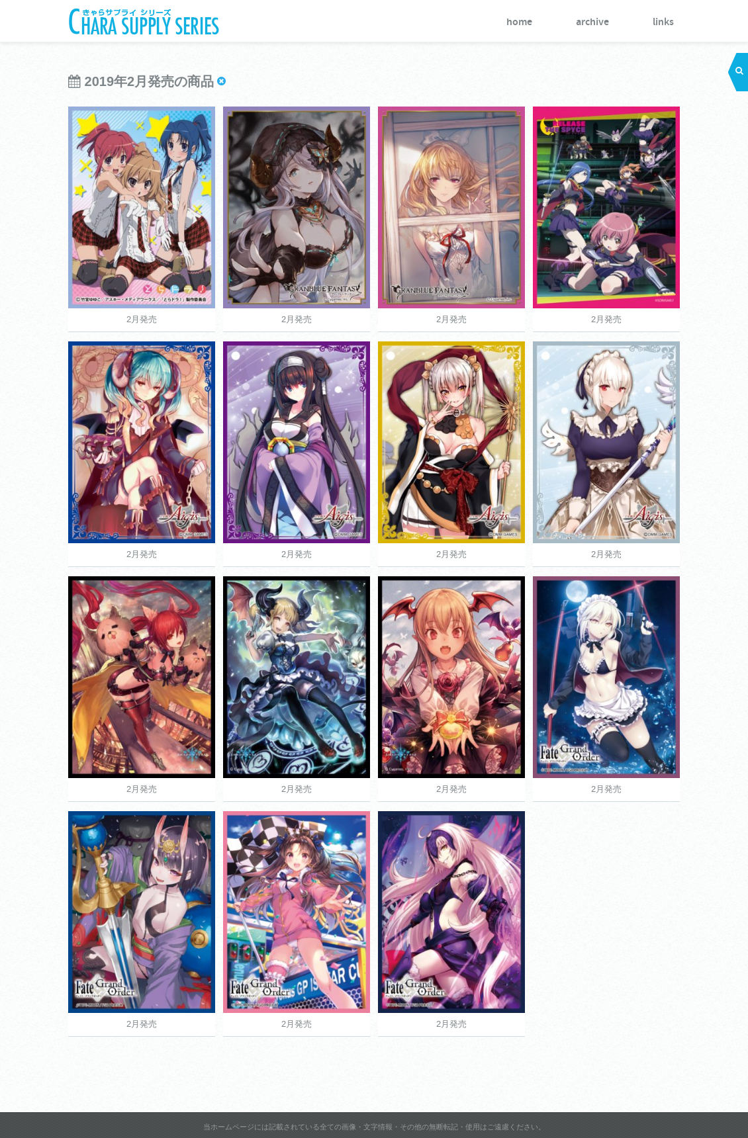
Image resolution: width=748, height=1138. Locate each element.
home (519, 22)
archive (592, 22)
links (663, 22)
